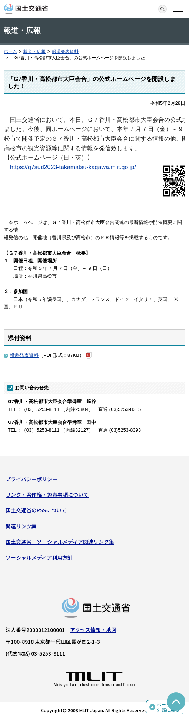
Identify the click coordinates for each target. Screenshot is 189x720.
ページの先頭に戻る (168, 707)
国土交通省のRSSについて (36, 510)
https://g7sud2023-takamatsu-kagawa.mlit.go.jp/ (73, 167)
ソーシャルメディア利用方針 (39, 557)
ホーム (10, 51)
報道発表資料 (65, 51)
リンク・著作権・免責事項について (47, 494)
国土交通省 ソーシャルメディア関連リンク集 (60, 541)
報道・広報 (34, 51)
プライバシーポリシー (31, 479)
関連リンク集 (21, 526)
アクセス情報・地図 (93, 629)
